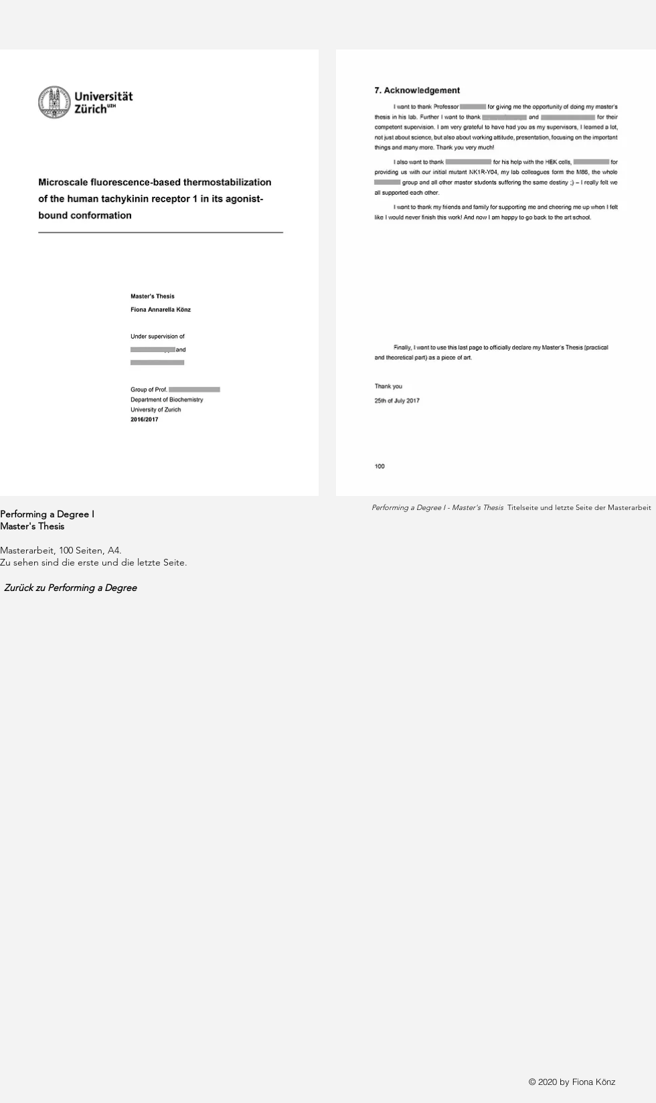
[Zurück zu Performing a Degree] (78, 587)
